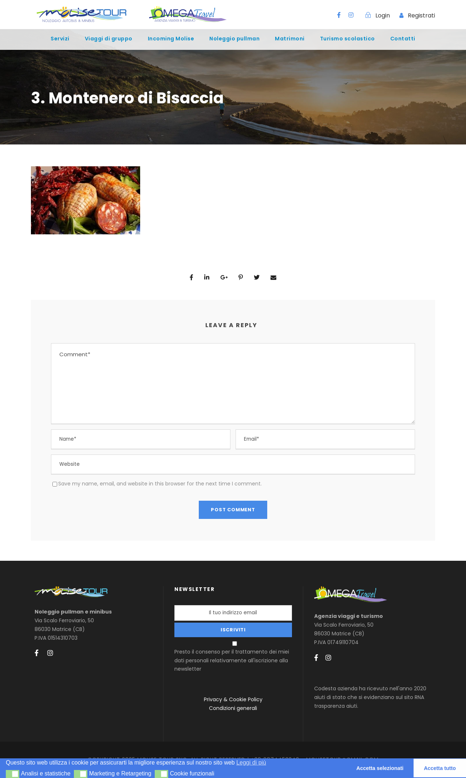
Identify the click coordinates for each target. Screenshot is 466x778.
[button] (12, 774)
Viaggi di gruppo (109, 38)
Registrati (421, 15)
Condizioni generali (233, 708)
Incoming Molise (171, 38)
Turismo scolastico (347, 38)
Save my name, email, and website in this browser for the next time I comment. (160, 483)
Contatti (402, 38)
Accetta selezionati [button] (380, 768)
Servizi (60, 38)
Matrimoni (290, 38)
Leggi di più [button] (251, 762)
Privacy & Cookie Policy (233, 699)
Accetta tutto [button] (440, 768)
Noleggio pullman (234, 38)
